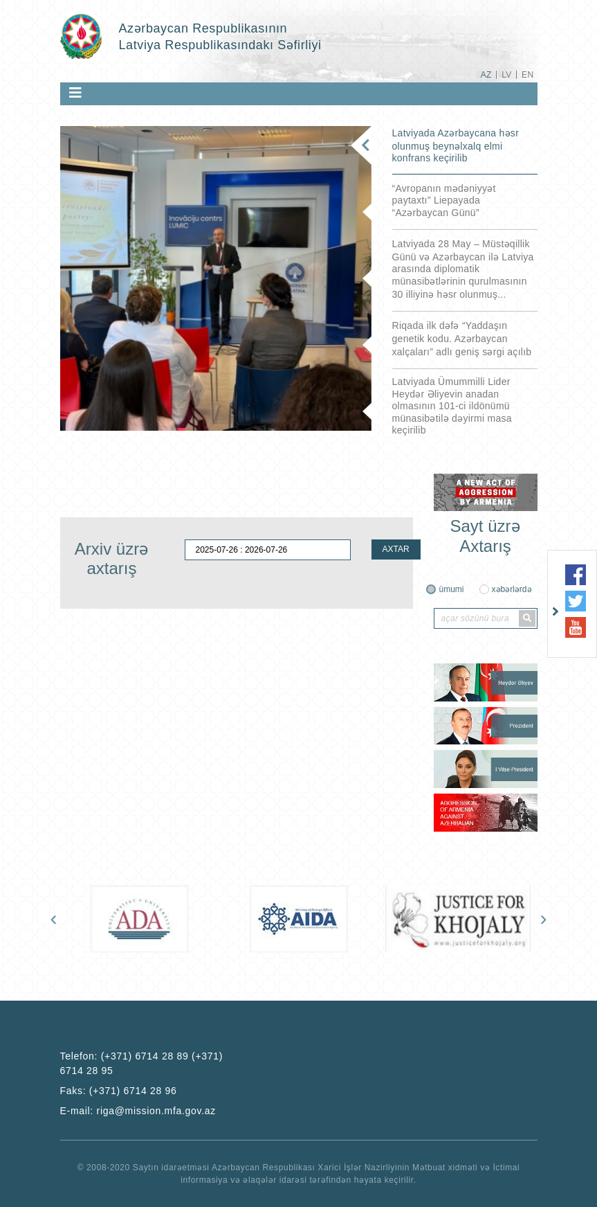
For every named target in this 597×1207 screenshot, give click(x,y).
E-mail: (138, 1110)
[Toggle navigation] (75, 92)
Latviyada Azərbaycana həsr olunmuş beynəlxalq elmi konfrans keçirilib (456, 145)
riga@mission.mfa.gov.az (156, 1110)
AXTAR (396, 549)
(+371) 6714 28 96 (133, 1090)
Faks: (118, 1090)
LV (507, 75)
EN (527, 75)
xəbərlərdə (512, 589)
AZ (486, 75)
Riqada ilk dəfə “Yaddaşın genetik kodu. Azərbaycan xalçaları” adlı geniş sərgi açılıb (462, 338)
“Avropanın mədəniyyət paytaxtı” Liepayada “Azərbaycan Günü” (444, 200)
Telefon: (141, 1063)
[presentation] (54, 918)
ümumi (451, 589)
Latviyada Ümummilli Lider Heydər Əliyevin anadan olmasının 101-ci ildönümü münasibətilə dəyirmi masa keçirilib (452, 406)
